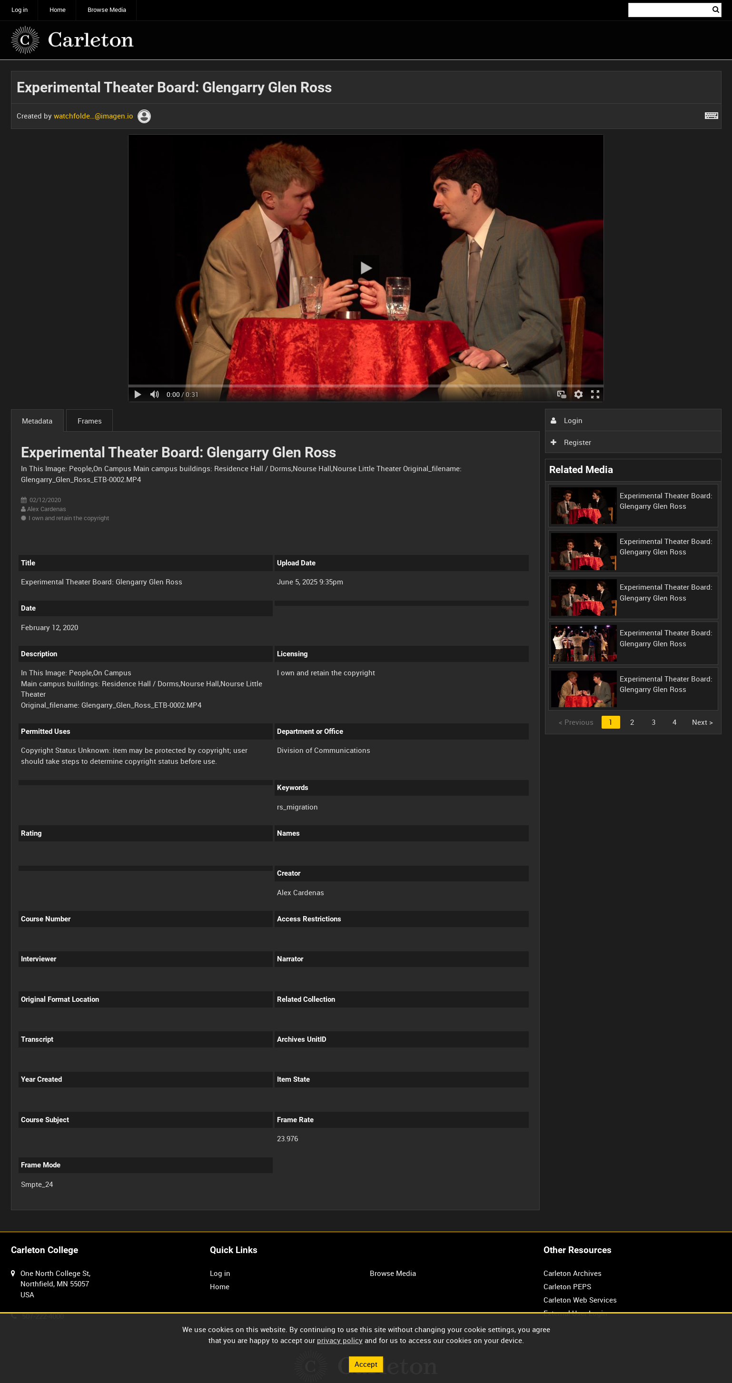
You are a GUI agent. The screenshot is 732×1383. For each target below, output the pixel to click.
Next (702, 722)
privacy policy (340, 1340)
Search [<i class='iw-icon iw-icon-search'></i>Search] (715, 9)
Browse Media (107, 10)
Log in (19, 10)
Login (566, 420)
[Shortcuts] (711, 114)
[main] (366, 646)
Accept (366, 1364)
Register (571, 442)
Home (57, 10)
